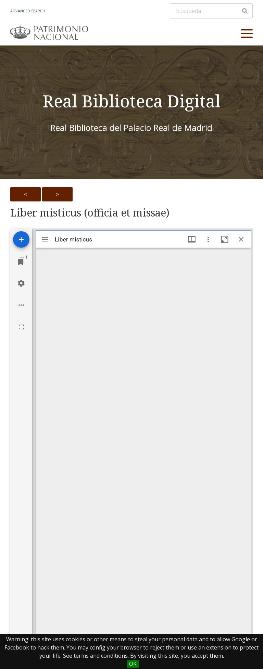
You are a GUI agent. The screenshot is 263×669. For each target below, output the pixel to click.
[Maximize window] (224, 239)
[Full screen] (21, 327)
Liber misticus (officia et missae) (90, 213)
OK (133, 664)
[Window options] (208, 239)
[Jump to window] (21, 261)
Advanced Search (27, 10)
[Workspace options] (21, 305)
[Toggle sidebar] (45, 239)
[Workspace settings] (21, 283)
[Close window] (241, 239)
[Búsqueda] (211, 10)
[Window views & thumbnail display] (192, 239)
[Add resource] (21, 239)
